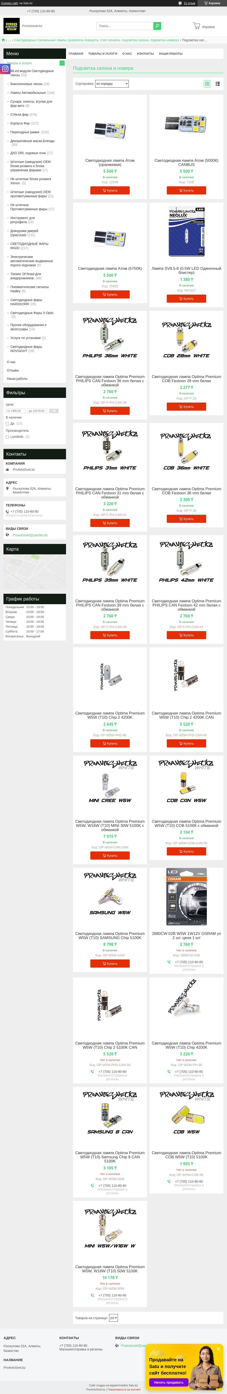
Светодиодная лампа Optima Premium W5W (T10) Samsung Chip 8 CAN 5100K (110, 1157)
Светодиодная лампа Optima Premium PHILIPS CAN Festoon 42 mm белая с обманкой (186, 605)
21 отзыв (189, 3)
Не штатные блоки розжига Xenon (30, 181)
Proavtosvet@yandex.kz (30, 535)
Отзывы (13, 370)
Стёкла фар (19, 114)
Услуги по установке (25, 338)
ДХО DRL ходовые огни (28, 153)
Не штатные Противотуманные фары (28, 207)
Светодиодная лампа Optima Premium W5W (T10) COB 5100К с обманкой (186, 823)
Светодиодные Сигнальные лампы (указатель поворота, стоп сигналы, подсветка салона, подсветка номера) (96, 40)
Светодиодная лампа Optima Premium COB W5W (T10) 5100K (186, 1155)
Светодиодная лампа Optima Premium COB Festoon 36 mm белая (186, 491)
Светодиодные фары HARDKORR (26, 302)
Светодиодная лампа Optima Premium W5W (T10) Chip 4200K (186, 1045)
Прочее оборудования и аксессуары (28, 327)
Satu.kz (133, 1385)
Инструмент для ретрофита (22, 220)
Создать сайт (9, 3)
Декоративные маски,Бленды (32, 141)
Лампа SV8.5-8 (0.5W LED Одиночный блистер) (186, 271)
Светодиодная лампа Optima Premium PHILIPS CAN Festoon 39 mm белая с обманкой (110, 605)
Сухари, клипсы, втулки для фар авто (31, 104)
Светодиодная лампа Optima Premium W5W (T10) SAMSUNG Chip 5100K (110, 936)
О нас (127, 53)
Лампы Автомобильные (28, 93)
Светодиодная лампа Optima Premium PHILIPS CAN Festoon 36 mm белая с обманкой (110, 381)
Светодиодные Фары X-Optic (32, 313)
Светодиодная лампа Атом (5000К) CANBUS (186, 163)
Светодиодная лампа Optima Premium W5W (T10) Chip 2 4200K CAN (186, 715)
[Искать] (157, 26)
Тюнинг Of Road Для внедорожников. (25, 276)
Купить (112, 190)
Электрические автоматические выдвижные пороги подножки (31, 261)
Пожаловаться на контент (124, 1389)
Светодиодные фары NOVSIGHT (26, 349)
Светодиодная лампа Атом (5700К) (110, 269)
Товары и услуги (102, 53)
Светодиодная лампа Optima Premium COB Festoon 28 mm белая (186, 379)
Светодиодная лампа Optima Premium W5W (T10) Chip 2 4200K (110, 715)
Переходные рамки (25, 132)
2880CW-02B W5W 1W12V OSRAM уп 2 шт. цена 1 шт (186, 936)
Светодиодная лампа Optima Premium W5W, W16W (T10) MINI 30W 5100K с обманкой (110, 825)
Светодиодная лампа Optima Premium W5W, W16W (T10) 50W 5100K (110, 1269)
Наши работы (171, 53)
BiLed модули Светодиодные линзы (32, 73)
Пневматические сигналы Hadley (29, 289)
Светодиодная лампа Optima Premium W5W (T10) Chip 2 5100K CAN (110, 1045)
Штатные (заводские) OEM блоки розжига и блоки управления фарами (30, 166)
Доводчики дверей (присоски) (24, 233)
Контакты (145, 53)
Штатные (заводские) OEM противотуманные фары (30, 194)
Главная (76, 53)
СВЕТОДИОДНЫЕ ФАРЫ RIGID (29, 246)
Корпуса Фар (20, 123)
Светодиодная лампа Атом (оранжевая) (110, 163)
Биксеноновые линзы (26, 84)
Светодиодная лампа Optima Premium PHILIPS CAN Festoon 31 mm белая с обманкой (110, 493)
